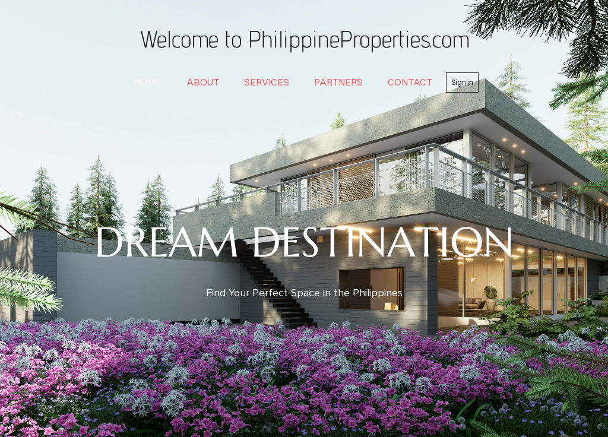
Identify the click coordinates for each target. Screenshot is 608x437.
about (202, 82)
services (266, 82)
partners (338, 82)
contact (410, 82)
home (148, 82)
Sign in (462, 82)
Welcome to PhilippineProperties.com (304, 38)
